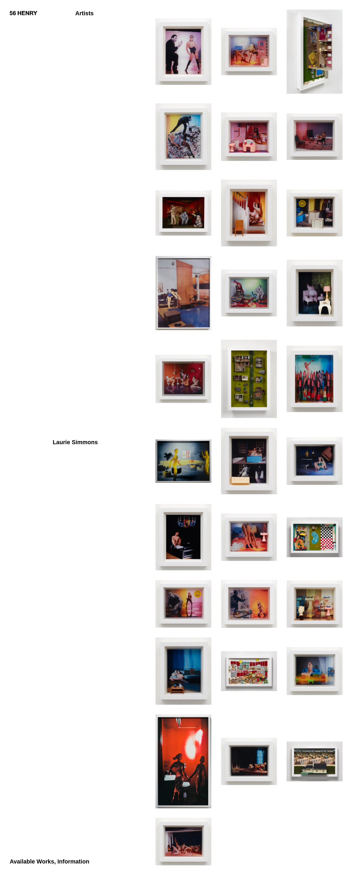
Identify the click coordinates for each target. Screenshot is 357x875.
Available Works (32, 861)
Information (73, 861)
